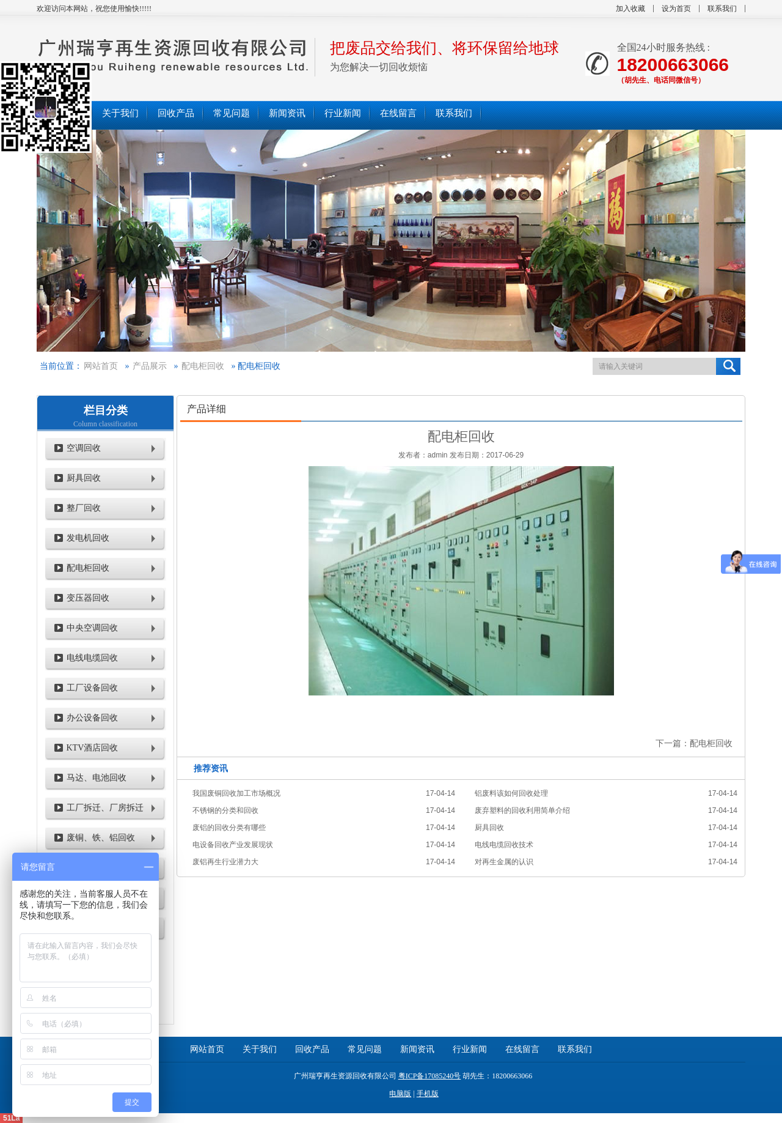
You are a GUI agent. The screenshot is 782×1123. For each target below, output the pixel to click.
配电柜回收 (202, 366)
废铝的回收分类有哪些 (229, 827)
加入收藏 (630, 8)
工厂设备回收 (92, 687)
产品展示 (150, 366)
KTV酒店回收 (93, 747)
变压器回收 (88, 597)
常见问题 (365, 1049)
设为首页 (676, 8)
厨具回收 (84, 478)
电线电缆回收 (92, 657)
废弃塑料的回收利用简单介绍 (522, 810)
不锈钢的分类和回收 (225, 810)
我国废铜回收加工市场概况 (236, 793)
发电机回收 (88, 538)
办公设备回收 (92, 717)
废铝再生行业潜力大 (225, 862)
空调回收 (84, 448)
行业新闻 (470, 1049)
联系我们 (722, 8)
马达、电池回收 (96, 777)
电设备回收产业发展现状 (232, 844)
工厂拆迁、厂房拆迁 (105, 807)
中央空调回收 (92, 627)
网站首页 (101, 366)
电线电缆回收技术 (504, 844)
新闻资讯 (417, 1049)
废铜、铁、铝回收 (101, 837)
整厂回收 (84, 508)
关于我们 (260, 1049)
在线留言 (522, 1049)
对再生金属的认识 (504, 862)
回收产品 (312, 1049)
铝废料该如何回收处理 (511, 793)
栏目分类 (106, 410)
